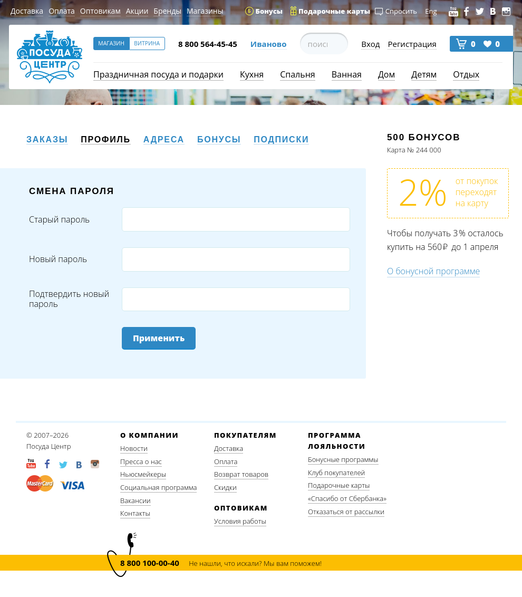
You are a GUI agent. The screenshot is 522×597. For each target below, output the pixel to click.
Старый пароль (59, 220)
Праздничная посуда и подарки (158, 74)
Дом (386, 74)
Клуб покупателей (336, 472)
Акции (137, 11)
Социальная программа (158, 487)
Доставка (27, 11)
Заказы (47, 139)
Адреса (164, 139)
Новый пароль (58, 259)
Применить (159, 338)
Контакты (135, 513)
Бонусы (219, 139)
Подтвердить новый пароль (69, 299)
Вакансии (135, 500)
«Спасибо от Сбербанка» (347, 498)
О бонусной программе (433, 271)
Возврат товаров (241, 474)
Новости (134, 448)
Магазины (205, 11)
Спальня (297, 74)
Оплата (62, 11)
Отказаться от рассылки (346, 511)
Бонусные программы (343, 459)
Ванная (347, 74)
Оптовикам (100, 11)
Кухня (252, 74)
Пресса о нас (141, 461)
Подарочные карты (339, 485)
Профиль (106, 139)
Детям (424, 74)
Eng (431, 11)
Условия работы (240, 521)
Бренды (167, 11)
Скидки (225, 487)
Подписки (281, 139)
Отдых (466, 74)
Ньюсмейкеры (143, 474)
